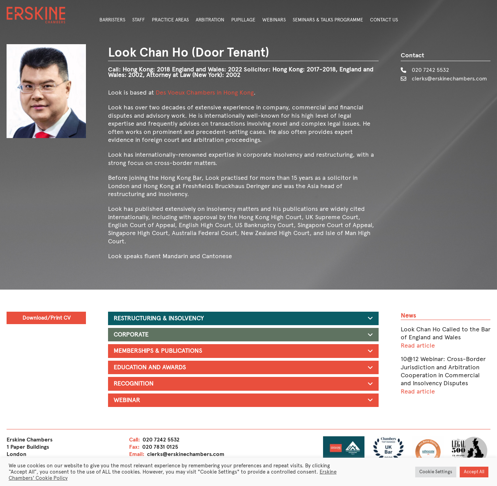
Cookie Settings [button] (435, 472)
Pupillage (243, 20)
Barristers (112, 20)
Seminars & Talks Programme (328, 20)
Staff (138, 20)
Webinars (274, 20)
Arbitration (210, 20)
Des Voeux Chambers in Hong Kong (205, 92)
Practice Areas (170, 20)
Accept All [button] (474, 472)
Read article (418, 345)
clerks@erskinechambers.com (449, 78)
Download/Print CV (46, 317)
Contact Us (384, 20)
